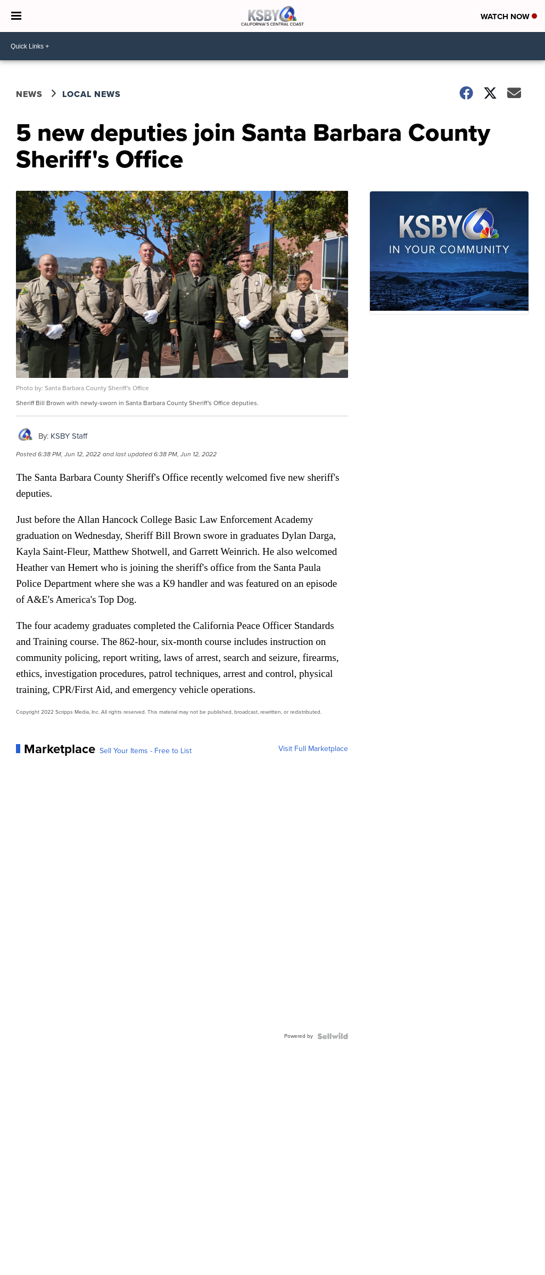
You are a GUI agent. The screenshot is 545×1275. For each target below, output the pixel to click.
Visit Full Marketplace (313, 749)
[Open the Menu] (16, 16)
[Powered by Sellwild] (332, 1036)
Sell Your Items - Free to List (146, 751)
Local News (91, 94)
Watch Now (509, 16)
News (29, 94)
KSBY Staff (69, 436)
